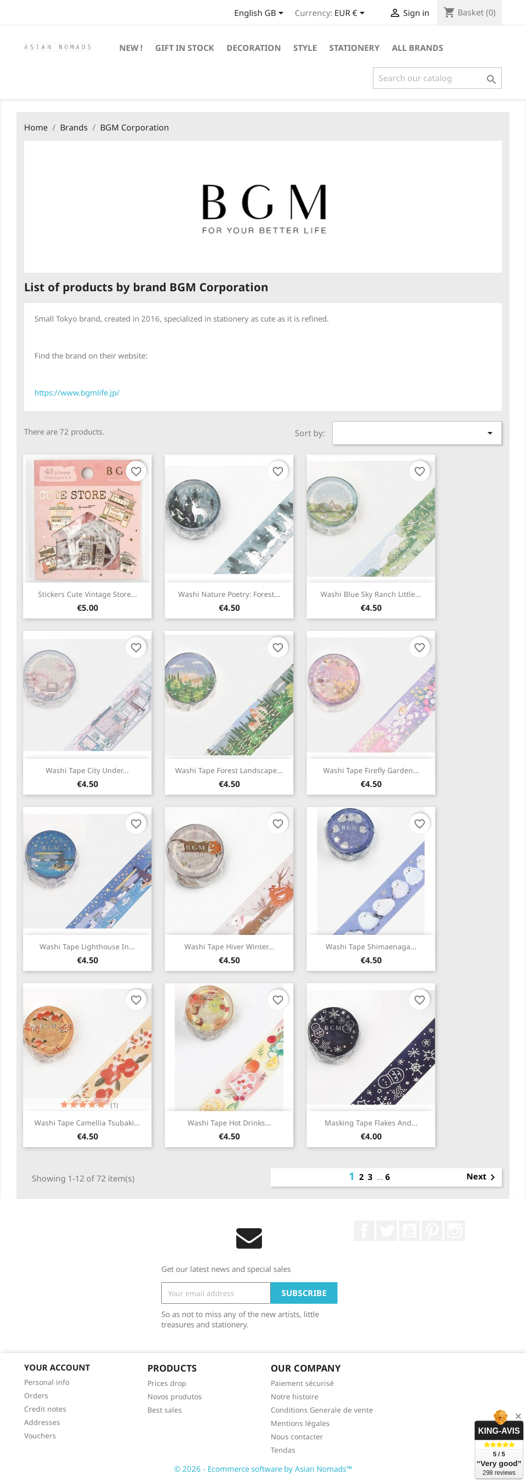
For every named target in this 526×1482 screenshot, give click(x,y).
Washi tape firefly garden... (371, 770)
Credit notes (45, 1409)
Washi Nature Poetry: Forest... (229, 594)
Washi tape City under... (87, 770)
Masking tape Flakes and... (371, 1123)
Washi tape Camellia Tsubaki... (87, 1123)
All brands (417, 47)
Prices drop (166, 1383)
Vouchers (40, 1435)
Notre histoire (294, 1396)
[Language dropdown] (260, 14)
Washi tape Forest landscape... (229, 770)
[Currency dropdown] (351, 14)
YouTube (409, 1231)
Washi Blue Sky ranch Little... (371, 594)
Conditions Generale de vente (322, 1410)
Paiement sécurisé (302, 1383)
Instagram (454, 1231)
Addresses (42, 1422)
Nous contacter (297, 1436)
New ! (131, 47)
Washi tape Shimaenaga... (371, 946)
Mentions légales (300, 1423)
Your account (57, 1367)
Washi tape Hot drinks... (229, 1123)
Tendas (283, 1450)
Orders (36, 1395)
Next (482, 1177)
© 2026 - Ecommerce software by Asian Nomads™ (263, 1469)
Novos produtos (174, 1396)
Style (305, 47)
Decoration (254, 47)
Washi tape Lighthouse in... (87, 946)
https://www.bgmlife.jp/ (77, 392)
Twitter (387, 1231)
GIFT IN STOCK (184, 47)
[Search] (437, 78)
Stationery (354, 47)
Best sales (164, 1410)
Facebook (364, 1231)
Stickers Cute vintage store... (87, 594)
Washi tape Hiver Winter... (229, 946)
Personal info (46, 1382)
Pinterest (432, 1231)
